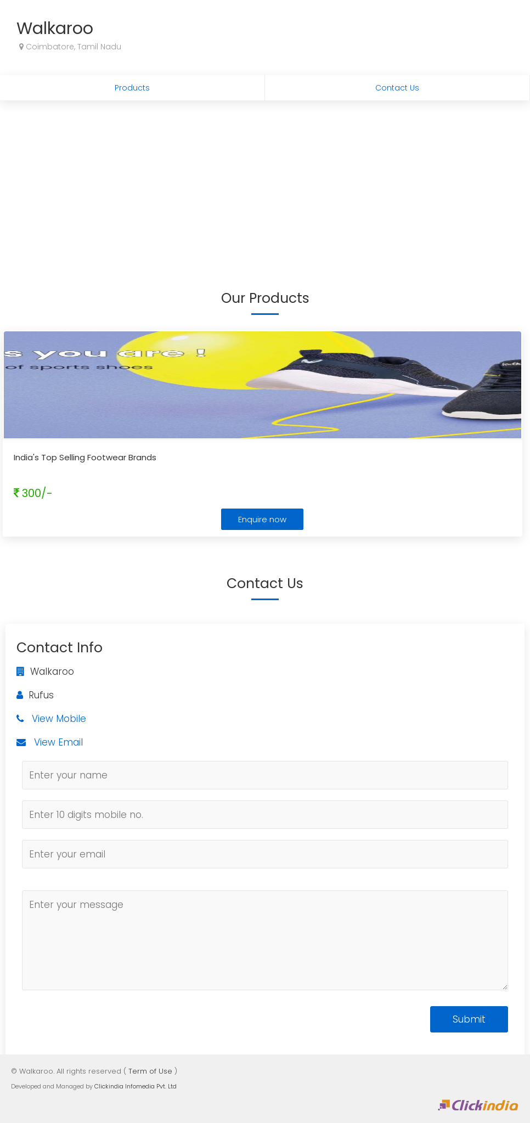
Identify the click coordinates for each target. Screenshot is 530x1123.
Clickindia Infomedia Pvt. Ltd (135, 1086)
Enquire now (262, 519)
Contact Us (397, 87)
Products (132, 87)
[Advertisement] (265, 182)
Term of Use (150, 1071)
